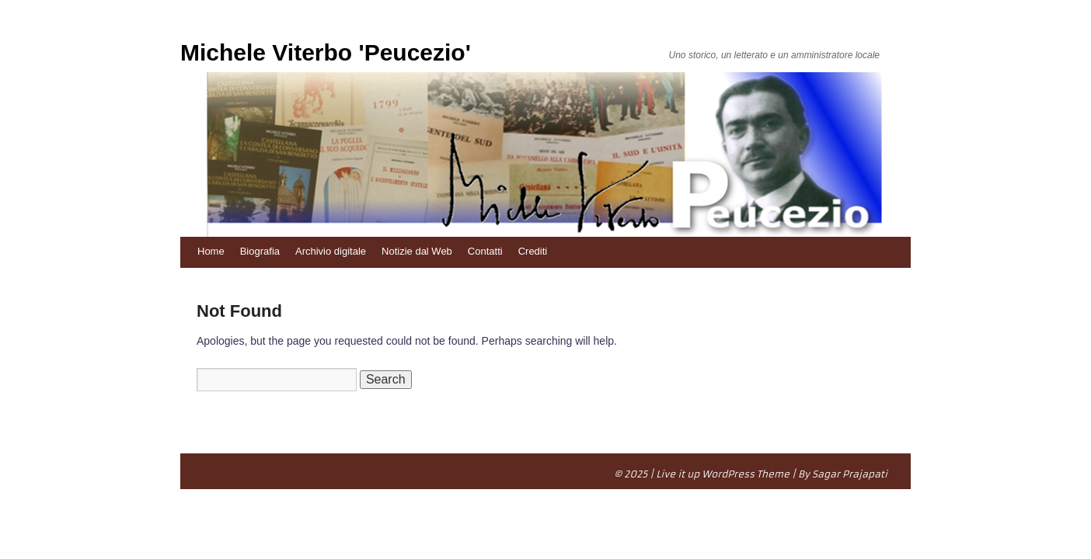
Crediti (533, 251)
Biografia (260, 251)
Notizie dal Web (417, 251)
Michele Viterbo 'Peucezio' (325, 52)
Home (211, 251)
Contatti (485, 251)
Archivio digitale (330, 251)
